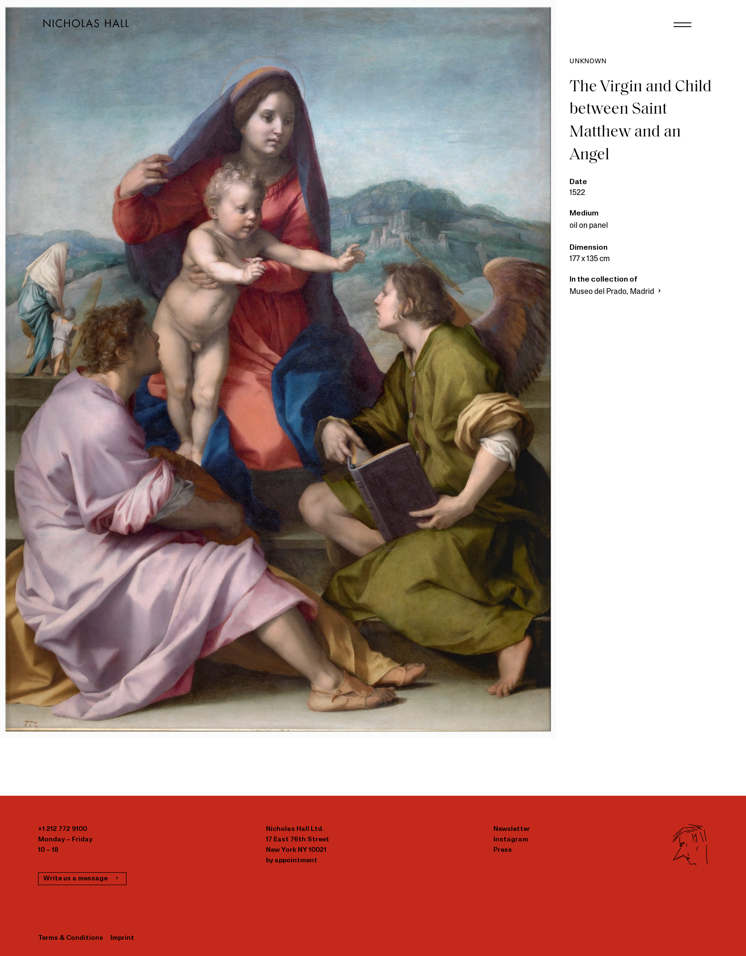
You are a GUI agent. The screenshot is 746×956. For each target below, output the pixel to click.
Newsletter (511, 829)
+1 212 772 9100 (62, 829)
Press (502, 850)
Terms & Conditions (70, 938)
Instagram (510, 839)
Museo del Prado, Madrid (616, 292)
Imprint (122, 938)
